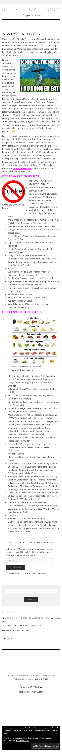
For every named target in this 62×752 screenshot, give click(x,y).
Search (31, 599)
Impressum (10, 676)
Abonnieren (15, 567)
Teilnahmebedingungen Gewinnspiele (31, 679)
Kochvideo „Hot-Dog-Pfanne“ (15, 630)
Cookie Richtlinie (48, 676)
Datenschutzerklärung (28, 676)
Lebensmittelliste (22, 168)
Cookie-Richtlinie (22, 741)
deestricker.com (32, 9)
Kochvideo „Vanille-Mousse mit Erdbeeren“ (21, 626)
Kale (40, 687)
